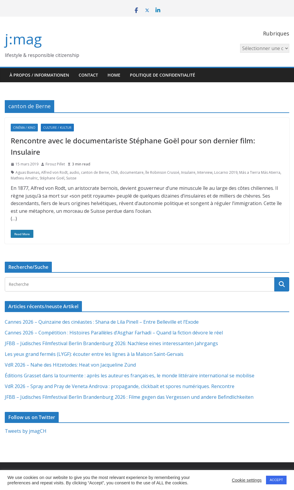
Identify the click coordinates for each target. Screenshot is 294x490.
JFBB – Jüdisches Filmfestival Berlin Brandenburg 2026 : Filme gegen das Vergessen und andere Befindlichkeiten (129, 397)
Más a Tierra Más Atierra (259, 172)
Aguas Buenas (27, 172)
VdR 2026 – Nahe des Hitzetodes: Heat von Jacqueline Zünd (70, 365)
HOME (114, 75)
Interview (204, 172)
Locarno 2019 (225, 172)
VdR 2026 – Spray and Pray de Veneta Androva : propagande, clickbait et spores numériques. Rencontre (119, 386)
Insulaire (188, 172)
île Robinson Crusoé (162, 172)
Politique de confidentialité (162, 75)
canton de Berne (95, 172)
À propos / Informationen (39, 75)
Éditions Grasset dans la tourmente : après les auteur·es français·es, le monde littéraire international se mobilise (129, 375)
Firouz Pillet (55, 164)
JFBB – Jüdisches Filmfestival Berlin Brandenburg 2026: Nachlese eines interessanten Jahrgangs (111, 343)
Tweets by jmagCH (25, 431)
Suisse (71, 178)
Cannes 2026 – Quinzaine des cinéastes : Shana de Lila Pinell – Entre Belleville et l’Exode (102, 322)
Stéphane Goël (52, 178)
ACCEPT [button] (276, 480)
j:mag (23, 39)
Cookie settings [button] (247, 480)
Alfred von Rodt (54, 172)
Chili (114, 172)
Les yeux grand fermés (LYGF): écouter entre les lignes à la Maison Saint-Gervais (94, 354)
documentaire (132, 172)
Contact (88, 75)
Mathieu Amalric (24, 178)
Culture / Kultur (57, 127)
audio (74, 172)
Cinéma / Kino (24, 127)
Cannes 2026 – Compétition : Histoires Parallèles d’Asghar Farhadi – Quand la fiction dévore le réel (114, 332)
